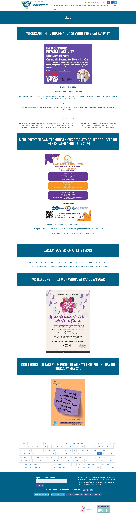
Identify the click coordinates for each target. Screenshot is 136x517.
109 (90, 457)
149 (88, 464)
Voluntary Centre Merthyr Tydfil (93, 494)
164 (64, 468)
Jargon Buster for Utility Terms (68, 250)
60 (70, 450)
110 (95, 457)
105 (70, 457)
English (101, 2)
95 (25, 457)
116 (26, 461)
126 (72, 461)
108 (85, 457)
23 (110, 443)
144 (64, 464)
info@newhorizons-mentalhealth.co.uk (88, 229)
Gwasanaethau (81, 6)
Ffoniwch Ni (77, 2)
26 (25, 447)
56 (54, 450)
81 (62, 454)
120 (44, 461)
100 (46, 457)
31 (45, 447)
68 (104, 450)
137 (31, 464)
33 (53, 447)
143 (59, 464)
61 (74, 450)
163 (59, 468)
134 (110, 461)
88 (91, 454)
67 (99, 450)
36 (66, 447)
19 (93, 443)
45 (103, 447)
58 (62, 450)
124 (63, 461)
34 (58, 447)
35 (62, 447)
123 (58, 461)
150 (93, 464)
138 (35, 464)
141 (50, 464)
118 (35, 461)
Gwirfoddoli (69, 6)
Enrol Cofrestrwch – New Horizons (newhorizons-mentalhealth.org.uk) (68, 233)
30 (41, 447)
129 (87, 461)
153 (107, 464)
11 (62, 443)
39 (78, 447)
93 (112, 454)
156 (26, 468)
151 (98, 464)
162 (54, 468)
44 (99, 447)
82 (66, 454)
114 (113, 457)
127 (77, 461)
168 (84, 468)
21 (101, 443)
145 (69, 464)
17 (86, 443)
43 (95, 447)
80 (58, 454)
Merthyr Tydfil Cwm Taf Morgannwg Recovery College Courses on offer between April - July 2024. (68, 141)
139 (40, 464)
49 (25, 450)
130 (91, 461)
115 (21, 461)
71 (21, 454)
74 (33, 454)
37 (70, 447)
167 (79, 468)
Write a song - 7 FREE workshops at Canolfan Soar (68, 279)
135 (21, 464)
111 (99, 457)
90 (99, 454)
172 (103, 468)
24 (114, 443)
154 (112, 464)
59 (66, 450)
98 (38, 457)
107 (80, 457)
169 (88, 468)
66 (95, 450)
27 (29, 447)
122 (53, 461)
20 (98, 443)
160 (45, 468)
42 (90, 447)
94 (21, 457)
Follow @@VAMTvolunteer (41, 494)
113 (108, 457)
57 (58, 450)
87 (87, 454)
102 (56, 457)
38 (74, 447)
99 (42, 457)
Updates (56, 9)
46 (107, 447)
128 (82, 461)
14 (74, 443)
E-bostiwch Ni (90, 2)
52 (37, 450)
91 (103, 454)
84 (74, 454)
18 (89, 443)
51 (33, 450)
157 (31, 468)
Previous (23, 443)
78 (49, 454)
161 (50, 468)
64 (87, 450)
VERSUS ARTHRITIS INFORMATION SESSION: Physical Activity (68, 33)
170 (93, 468)
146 (74, 464)
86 (82, 454)
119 (39, 461)
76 (41, 454)
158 (35, 468)
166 (74, 468)
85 (78, 454)
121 (49, 461)
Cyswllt (114, 6)
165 (69, 468)
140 (45, 464)
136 (26, 464)
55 (50, 450)
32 (49, 447)
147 (79, 464)
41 (86, 447)
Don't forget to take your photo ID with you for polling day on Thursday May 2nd (68, 366)
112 (104, 457)
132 (101, 461)
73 (29, 454)
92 (107, 454)
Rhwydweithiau (94, 6)
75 (37, 454)
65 (91, 450)
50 (29, 450)
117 (30, 461)
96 (29, 457)
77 (45, 454)
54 (45, 450)
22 (106, 443)
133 (106, 461)
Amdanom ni (58, 6)
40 (82, 447)
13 (70, 443)
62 (78, 450)
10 (58, 443)
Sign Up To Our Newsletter (45, 478)
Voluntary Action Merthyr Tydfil (74, 494)
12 (66, 443)
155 (21, 468)
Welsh (105, 267)
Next (113, 468)
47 (111, 447)
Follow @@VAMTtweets (57, 494)
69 (108, 450)
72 (25, 454)
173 (107, 468)
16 (82, 443)
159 (40, 468)
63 (83, 450)
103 (61, 457)
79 (53, 454)
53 (41, 450)
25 (21, 447)
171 (98, 468)
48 (21, 450)
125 (68, 461)
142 (54, 464)
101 (51, 457)
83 (70, 454)
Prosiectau (105, 6)
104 (66, 457)
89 (95, 454)
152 (103, 464)
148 (83, 464)
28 (33, 447)
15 (78, 443)
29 (37, 447)
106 (75, 457)
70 (112, 450)
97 (33, 457)
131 (96, 461)
